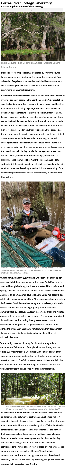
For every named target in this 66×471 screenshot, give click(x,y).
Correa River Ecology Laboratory (26, 3)
